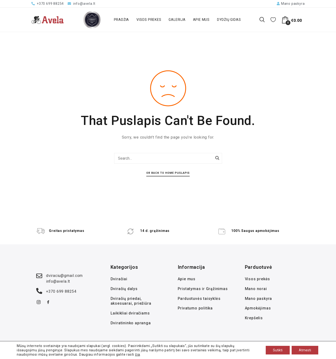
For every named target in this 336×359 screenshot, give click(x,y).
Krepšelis (254, 318)
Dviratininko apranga (131, 323)
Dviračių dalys (124, 288)
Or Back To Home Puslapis (168, 172)
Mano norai (256, 288)
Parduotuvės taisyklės (199, 298)
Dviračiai (119, 279)
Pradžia (121, 20)
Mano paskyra (258, 298)
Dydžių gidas (229, 20)
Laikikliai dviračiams (130, 313)
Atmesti (305, 350)
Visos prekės (148, 20)
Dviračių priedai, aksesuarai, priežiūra (131, 301)
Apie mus (201, 20)
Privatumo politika (195, 308)
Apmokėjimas (258, 308)
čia (137, 354)
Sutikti (278, 350)
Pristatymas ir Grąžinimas (203, 288)
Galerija (177, 20)
